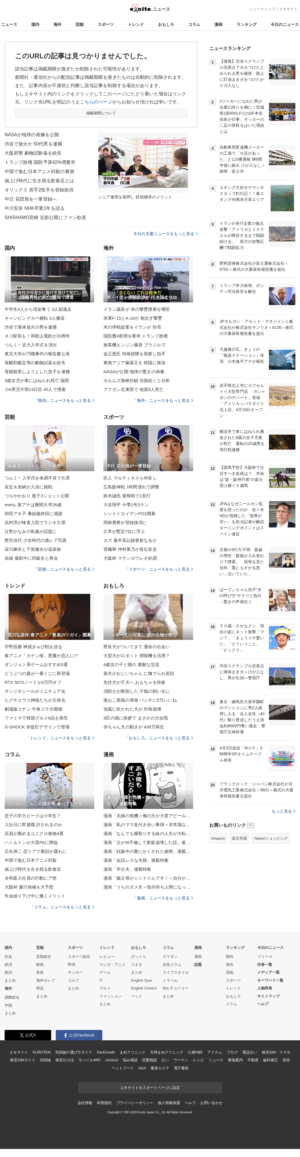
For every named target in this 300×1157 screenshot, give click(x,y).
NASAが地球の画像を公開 (32, 134)
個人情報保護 (169, 1103)
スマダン (170, 956)
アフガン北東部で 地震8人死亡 (133, 389)
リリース (264, 956)
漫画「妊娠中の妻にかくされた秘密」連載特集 (148, 851)
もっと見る (283, 811)
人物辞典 (264, 988)
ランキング (246, 24)
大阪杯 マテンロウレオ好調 (130, 558)
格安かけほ (64, 1060)
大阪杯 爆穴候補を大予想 (29, 886)
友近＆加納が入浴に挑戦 (28, 486)
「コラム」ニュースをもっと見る (62, 907)
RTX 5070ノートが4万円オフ (33, 682)
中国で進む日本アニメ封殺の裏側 (39, 171)
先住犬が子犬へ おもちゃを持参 (134, 682)
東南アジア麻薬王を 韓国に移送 (134, 362)
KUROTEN (41, 1052)
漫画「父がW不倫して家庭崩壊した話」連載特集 (148, 842)
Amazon (218, 838)
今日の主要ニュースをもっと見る (165, 233)
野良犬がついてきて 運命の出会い (136, 646)
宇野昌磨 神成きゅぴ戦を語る (33, 646)
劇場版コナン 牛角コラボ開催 (33, 709)
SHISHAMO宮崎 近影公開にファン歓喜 (45, 217)
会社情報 (85, 1103)
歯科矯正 (270, 1060)
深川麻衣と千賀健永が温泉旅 (33, 549)
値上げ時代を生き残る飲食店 (33, 869)
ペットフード (122, 1068)
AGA (142, 1068)
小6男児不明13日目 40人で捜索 (35, 389)
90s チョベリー (176, 988)
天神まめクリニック (166, 1052)
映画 (40, 964)
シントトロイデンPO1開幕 (129, 513)
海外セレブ (45, 980)
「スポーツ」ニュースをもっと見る (159, 569)
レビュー (106, 956)
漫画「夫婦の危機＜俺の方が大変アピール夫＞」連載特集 (148, 815)
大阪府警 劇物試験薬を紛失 (33, 153)
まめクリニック (132, 1052)
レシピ (198, 1060)
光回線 (45, 1060)
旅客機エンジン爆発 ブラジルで (134, 344)
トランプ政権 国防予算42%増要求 (40, 162)
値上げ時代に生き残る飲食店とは (39, 180)
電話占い (249, 1052)
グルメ (105, 988)
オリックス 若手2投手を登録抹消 (39, 189)
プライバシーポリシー (134, 1103)
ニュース (9, 24)
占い (165, 1060)
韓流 (40, 988)
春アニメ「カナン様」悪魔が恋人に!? (41, 655)
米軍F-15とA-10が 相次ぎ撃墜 (132, 318)
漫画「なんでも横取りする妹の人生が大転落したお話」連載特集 (148, 833)
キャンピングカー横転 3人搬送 (35, 318)
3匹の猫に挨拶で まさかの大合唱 (135, 717)
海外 (57, 24)
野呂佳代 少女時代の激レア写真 (36, 540)
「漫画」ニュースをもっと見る (163, 898)
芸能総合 (43, 956)
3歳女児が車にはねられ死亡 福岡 (37, 380)
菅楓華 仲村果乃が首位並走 (130, 549)
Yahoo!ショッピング (271, 838)
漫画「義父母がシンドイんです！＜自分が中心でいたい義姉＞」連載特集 (148, 878)
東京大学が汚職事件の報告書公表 (37, 353)
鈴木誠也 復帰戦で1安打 (127, 495)
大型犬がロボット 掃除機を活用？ (136, 655)
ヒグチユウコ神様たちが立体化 (35, 700)
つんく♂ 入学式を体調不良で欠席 (37, 477)
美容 (286, 1060)
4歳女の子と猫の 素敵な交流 (131, 664)
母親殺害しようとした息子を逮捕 (37, 371)
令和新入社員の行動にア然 (31, 878)
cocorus (111, 1060)
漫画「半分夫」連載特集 (127, 869)
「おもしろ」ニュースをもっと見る (159, 738)
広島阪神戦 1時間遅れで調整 (131, 486)
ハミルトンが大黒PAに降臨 (31, 842)
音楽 (40, 972)
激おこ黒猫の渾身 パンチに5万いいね (140, 700)
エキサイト (288, 9)
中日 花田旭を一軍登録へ (31, 199)
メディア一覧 (268, 972)
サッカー (75, 972)
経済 (8, 964)
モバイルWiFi (89, 1060)
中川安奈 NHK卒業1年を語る (35, 208)
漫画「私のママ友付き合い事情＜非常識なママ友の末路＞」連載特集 (148, 824)
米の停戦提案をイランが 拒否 (132, 327)
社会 (8, 956)
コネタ (136, 964)
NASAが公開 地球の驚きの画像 (133, 371)
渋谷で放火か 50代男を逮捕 (33, 143)
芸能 (80, 24)
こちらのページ (96, 101)
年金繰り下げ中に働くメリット (35, 895)
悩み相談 (130, 1060)
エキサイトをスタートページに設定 (150, 1087)
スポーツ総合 (79, 956)
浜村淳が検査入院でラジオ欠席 (35, 522)
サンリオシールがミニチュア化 (35, 691)
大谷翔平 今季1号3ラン (126, 504)
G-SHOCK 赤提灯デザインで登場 (37, 726)
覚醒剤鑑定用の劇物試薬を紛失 (35, 362)
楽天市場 (239, 838)
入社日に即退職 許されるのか (33, 824)
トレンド (136, 24)
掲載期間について (101, 113)
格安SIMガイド (22, 1060)
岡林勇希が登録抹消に (125, 522)
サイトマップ (268, 996)
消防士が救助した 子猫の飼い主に (136, 691)
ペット (136, 996)
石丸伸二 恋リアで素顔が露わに (36, 851)
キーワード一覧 (270, 980)
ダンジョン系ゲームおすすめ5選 (36, 664)
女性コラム (172, 964)
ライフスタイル (176, 972)
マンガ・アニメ (112, 964)
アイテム (214, 1052)
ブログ (232, 1052)
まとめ (10, 980)
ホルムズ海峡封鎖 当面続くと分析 (136, 380)
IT (101, 980)
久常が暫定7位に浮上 (124, 531)
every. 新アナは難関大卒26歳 (33, 504)
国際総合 (12, 997)
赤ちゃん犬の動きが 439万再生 (133, 726)
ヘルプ (262, 1004)
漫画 (218, 24)
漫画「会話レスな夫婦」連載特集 (136, 860)
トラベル (170, 980)
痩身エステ (160, 1068)
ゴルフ (73, 980)
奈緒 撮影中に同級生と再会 (31, 558)
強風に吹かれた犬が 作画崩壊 (132, 709)
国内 (35, 24)
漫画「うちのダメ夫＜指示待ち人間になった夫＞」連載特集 (148, 886)
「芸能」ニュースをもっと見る (64, 569)
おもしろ (166, 24)
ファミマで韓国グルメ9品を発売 (36, 717)
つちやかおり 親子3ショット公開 (37, 495)
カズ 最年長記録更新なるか (130, 540)
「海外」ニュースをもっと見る (163, 400)
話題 (198, 964)
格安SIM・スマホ (276, 1052)
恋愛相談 (149, 1060)
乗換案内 (235, 1060)
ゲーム (105, 972)
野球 (71, 964)
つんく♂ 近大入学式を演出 (31, 344)
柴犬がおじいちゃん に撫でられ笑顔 (138, 673)
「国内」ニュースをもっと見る (64, 400)
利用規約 (104, 1103)
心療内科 (195, 1052)
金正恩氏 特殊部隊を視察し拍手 (134, 353)
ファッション (110, 996)
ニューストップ (262, 9)
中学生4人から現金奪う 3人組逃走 (38, 309)
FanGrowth (106, 1052)
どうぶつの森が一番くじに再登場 (37, 673)
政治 (8, 972)
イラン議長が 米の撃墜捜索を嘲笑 (136, 309)
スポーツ (106, 24)
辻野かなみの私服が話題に (31, 531)
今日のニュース (285, 24)
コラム (194, 24)
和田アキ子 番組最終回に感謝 (33, 513)
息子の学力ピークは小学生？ (33, 815)
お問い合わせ (211, 1103)
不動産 (253, 1060)
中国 (8, 1005)
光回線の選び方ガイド (73, 1052)
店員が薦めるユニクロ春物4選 (34, 833)
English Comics (144, 988)
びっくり (138, 956)
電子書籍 (181, 1068)
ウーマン (181, 1060)
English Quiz (141, 980)
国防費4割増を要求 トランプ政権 (135, 335)
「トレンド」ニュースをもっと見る (60, 738)
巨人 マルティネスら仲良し (130, 477)
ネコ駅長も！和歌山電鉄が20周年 (37, 335)
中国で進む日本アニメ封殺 (31, 860)
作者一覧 (264, 964)
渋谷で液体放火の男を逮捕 (31, 327)
